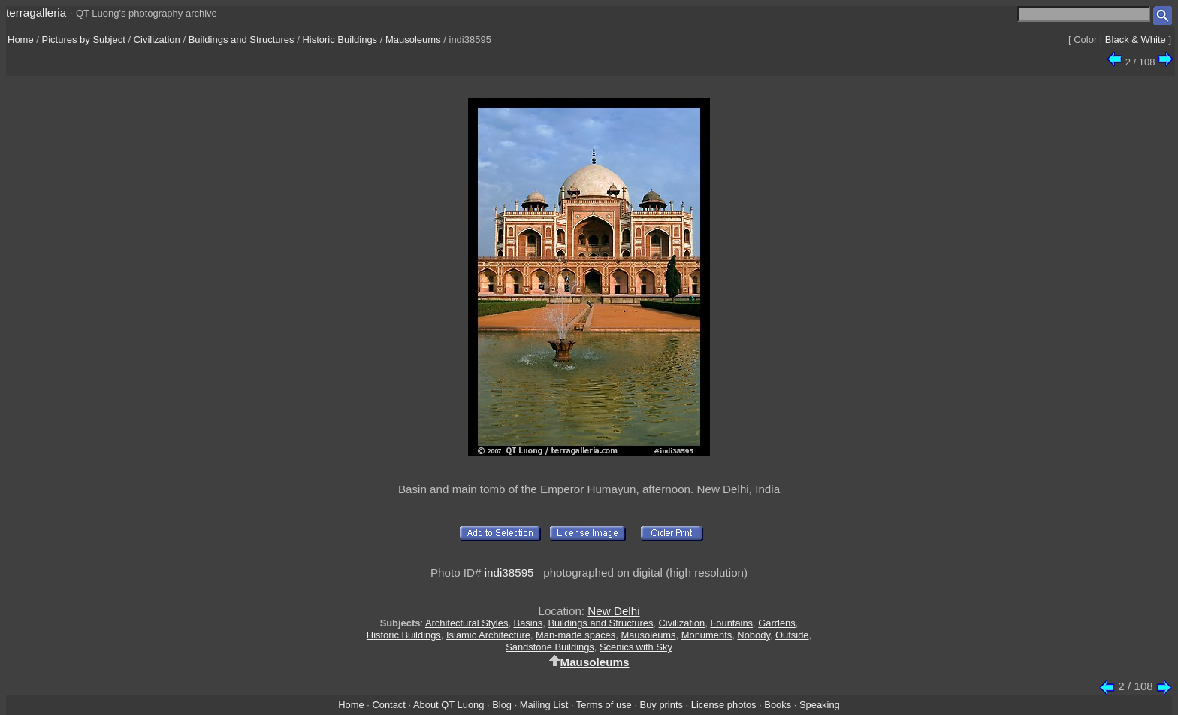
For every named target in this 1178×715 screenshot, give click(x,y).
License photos (724, 704)
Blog (502, 704)
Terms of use (604, 704)
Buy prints (661, 704)
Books (777, 704)
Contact (388, 704)
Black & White (1135, 39)
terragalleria (36, 12)
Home (21, 39)
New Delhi (613, 610)
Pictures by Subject (83, 39)
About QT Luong (448, 704)
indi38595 (509, 572)
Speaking (819, 704)
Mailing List (544, 704)
